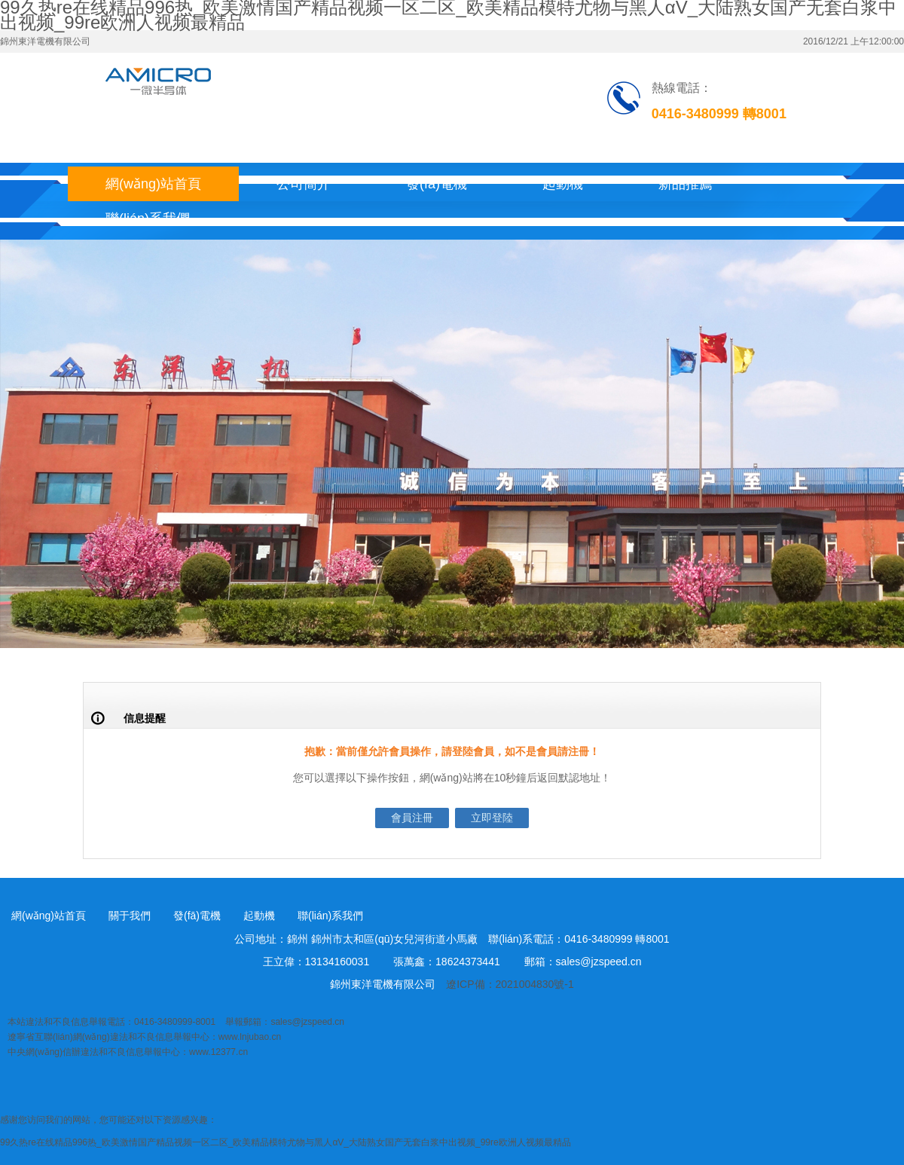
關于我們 (129, 916)
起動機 (562, 183)
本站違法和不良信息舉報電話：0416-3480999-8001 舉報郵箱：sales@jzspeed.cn (176, 1022)
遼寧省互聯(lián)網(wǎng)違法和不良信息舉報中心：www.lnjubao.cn (144, 1037)
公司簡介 (303, 183)
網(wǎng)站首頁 (153, 183)
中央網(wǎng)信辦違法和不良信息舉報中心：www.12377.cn (128, 1052)
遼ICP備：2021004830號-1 (510, 984)
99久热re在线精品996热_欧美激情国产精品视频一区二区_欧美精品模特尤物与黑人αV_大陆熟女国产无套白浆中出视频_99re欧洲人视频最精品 (285, 1142)
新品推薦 (685, 183)
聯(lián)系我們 (147, 218)
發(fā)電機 (436, 183)
